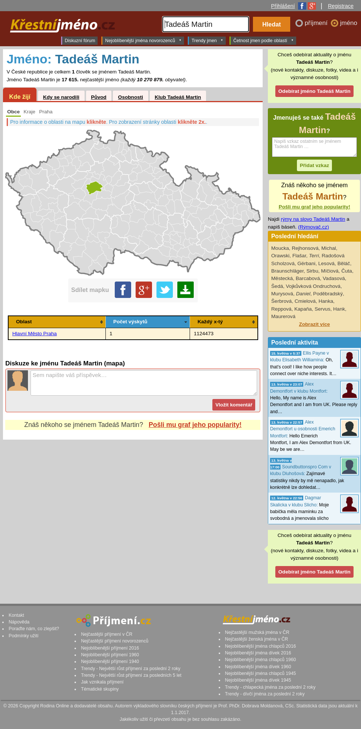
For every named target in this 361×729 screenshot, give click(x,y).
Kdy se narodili (61, 97)
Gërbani (306, 263)
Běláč (344, 263)
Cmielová (305, 301)
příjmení (317, 22)
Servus (322, 309)
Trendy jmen (207, 40)
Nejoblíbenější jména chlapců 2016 (260, 646)
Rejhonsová (305, 248)
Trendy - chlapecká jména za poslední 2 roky (270, 687)
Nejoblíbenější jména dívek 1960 (258, 666)
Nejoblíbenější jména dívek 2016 (258, 653)
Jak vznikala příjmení (102, 682)
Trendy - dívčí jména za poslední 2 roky (265, 694)
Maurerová (283, 316)
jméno (348, 22)
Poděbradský (328, 293)
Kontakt (16, 615)
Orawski (280, 255)
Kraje (29, 111)
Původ (99, 97)
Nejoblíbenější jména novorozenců (143, 40)
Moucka (280, 248)
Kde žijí (19, 96)
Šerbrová (281, 301)
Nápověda (19, 622)
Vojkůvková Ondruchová (313, 286)
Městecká (282, 278)
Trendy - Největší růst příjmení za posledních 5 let (131, 675)
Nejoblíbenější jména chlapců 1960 (260, 659)
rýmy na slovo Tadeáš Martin (313, 219)
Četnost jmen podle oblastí (263, 40)
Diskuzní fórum (80, 40)
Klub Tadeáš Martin (178, 97)
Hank (339, 309)
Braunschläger (287, 271)
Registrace (341, 6)
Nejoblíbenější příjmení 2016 (110, 648)
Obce (13, 111)
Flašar (299, 255)
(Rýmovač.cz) (313, 227)
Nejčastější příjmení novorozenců (114, 641)
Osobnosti (130, 97)
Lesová (326, 263)
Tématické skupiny (99, 689)
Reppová (281, 309)
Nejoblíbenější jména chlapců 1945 (260, 673)
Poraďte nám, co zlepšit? (34, 628)
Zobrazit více (314, 324)
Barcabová (308, 278)
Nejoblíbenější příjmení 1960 (110, 654)
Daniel (303, 293)
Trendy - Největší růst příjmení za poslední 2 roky (130, 668)
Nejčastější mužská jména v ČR (257, 632)
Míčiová (330, 271)
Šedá (277, 286)
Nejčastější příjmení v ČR (106, 634)
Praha (46, 111)
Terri (314, 255)
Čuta (346, 271)
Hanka (326, 301)
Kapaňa (303, 309)
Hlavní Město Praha (34, 333)
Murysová (282, 293)
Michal (329, 248)
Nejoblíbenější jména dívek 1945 (258, 680)
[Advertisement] (133, 507)
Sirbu (312, 271)
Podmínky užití (23, 635)
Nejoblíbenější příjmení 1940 (110, 661)
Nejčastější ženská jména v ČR (256, 639)
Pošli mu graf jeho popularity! (195, 424)
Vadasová (334, 278)
